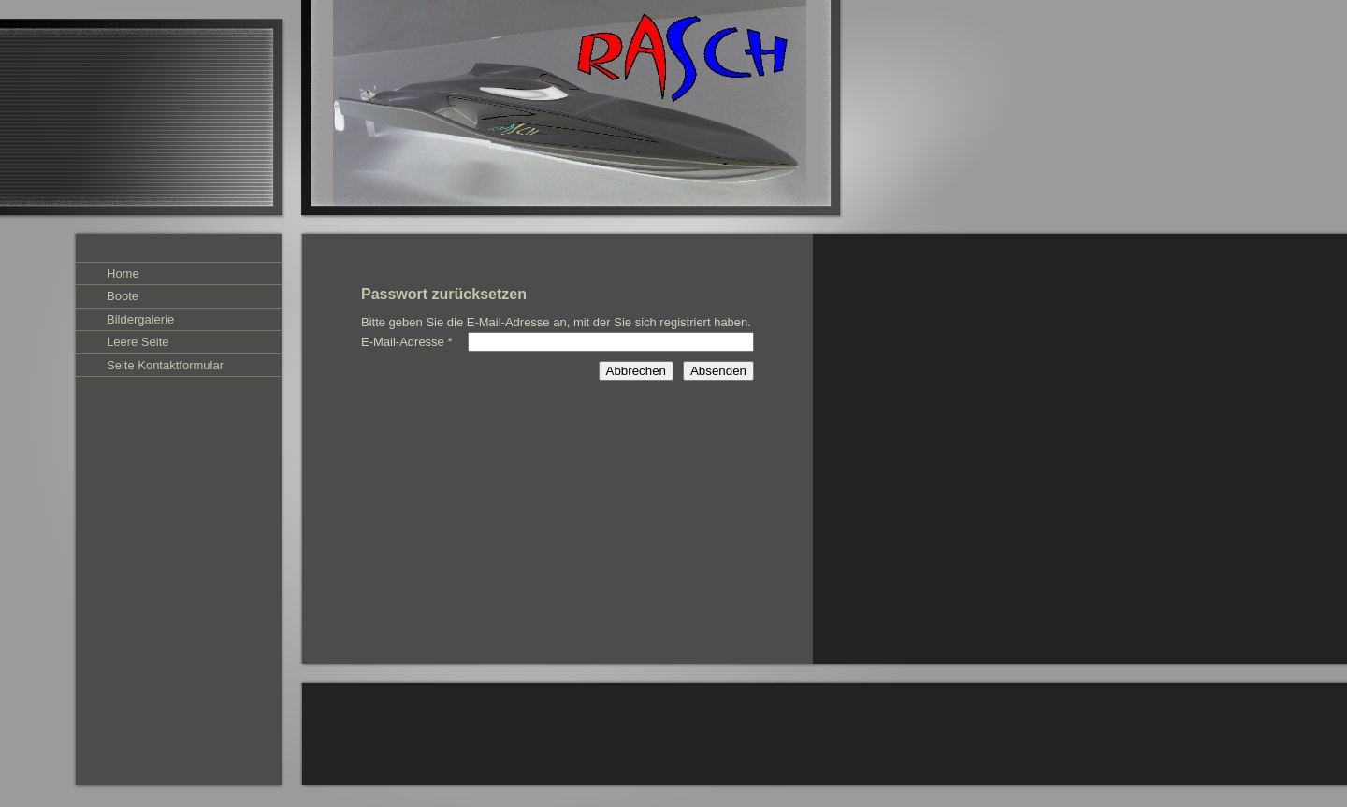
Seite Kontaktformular (165, 365)
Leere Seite (138, 342)
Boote (122, 296)
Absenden (718, 371)
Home (123, 274)
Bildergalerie (140, 319)
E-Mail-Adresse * (407, 342)
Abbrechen (636, 371)
